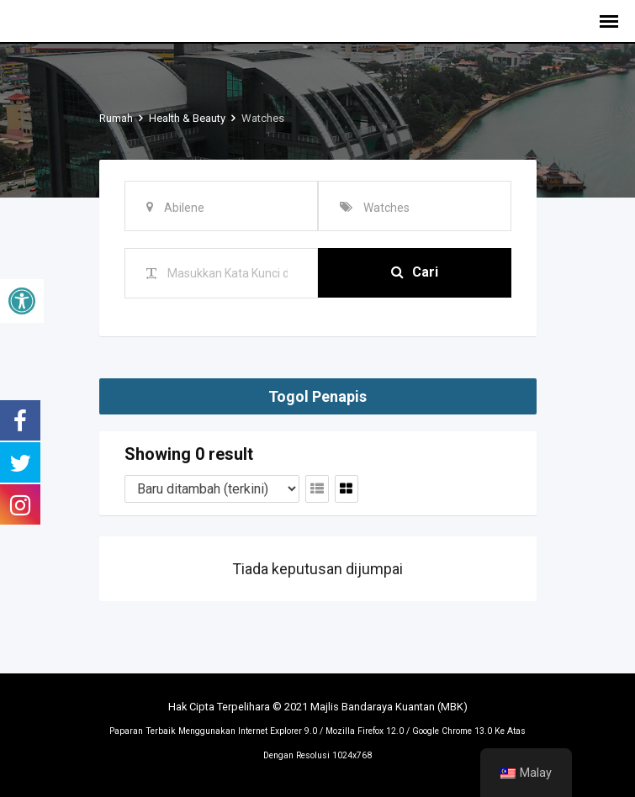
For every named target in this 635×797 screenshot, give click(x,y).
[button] (22, 301)
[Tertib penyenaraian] (211, 489)
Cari (414, 273)
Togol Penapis (317, 396)
